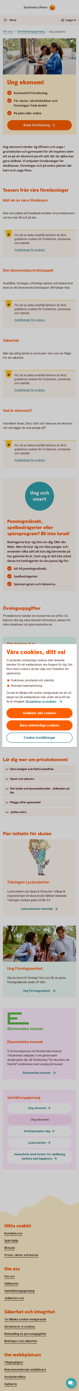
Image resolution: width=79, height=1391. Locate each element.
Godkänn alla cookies (39, 713)
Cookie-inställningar (39, 738)
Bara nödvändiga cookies (39, 725)
